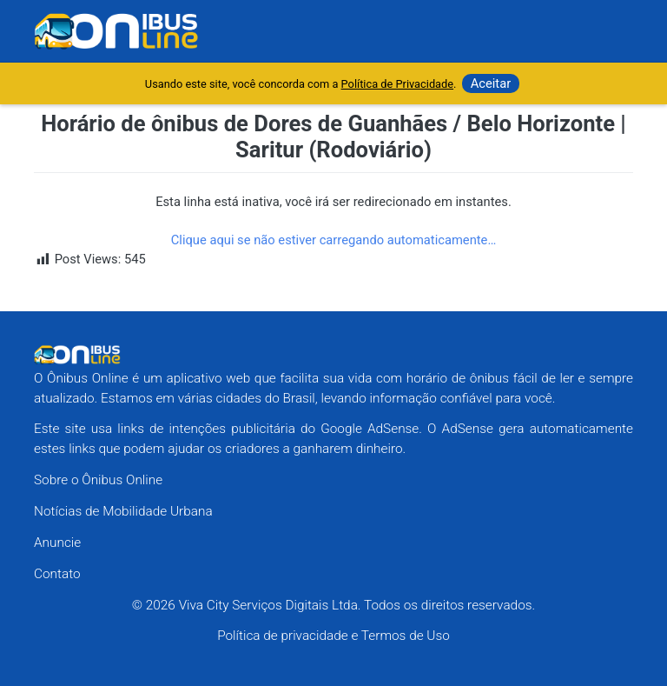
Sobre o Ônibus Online (98, 480)
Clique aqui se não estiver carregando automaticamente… (334, 240)
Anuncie (57, 542)
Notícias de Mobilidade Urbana (123, 511)
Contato (57, 574)
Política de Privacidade (397, 83)
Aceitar (491, 83)
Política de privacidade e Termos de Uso (333, 635)
